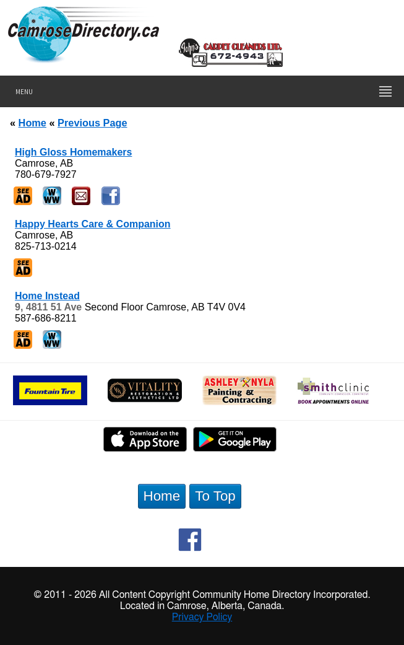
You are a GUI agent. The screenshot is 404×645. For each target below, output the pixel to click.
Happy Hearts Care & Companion (93, 224)
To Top (215, 496)
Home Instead (47, 296)
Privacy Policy (202, 617)
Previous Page (92, 122)
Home (32, 122)
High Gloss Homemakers (73, 152)
